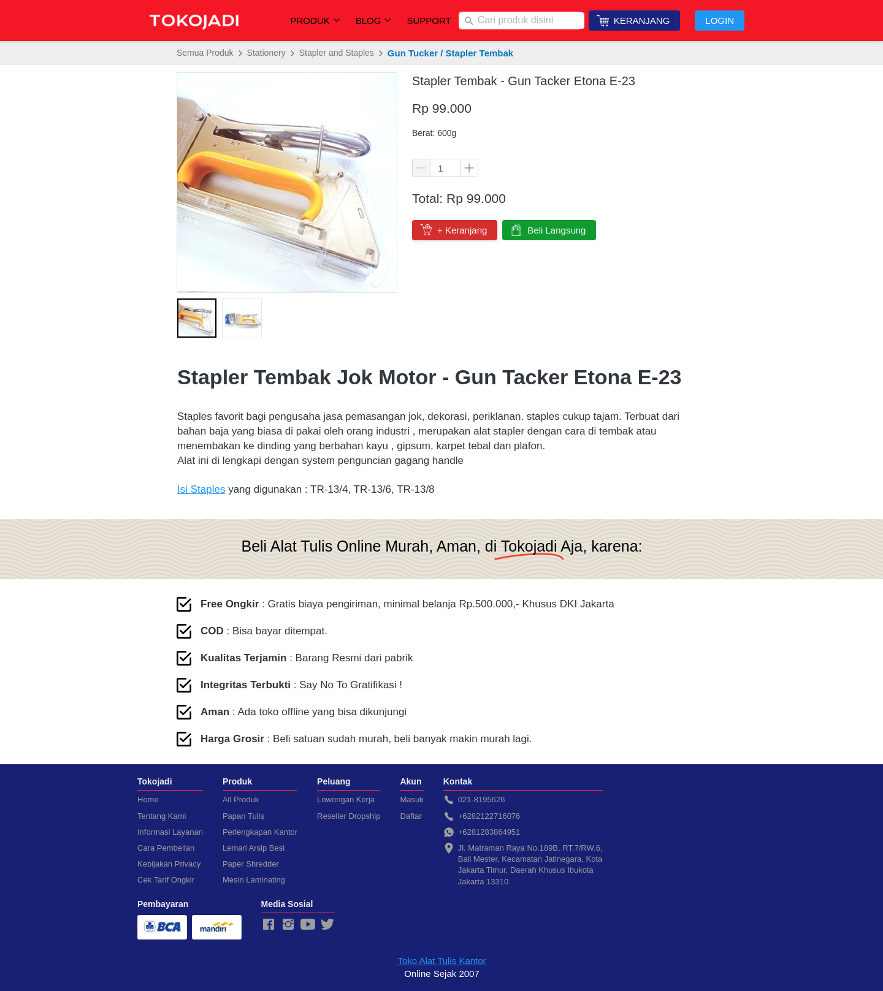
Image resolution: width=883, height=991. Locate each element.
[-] (268, 925)
